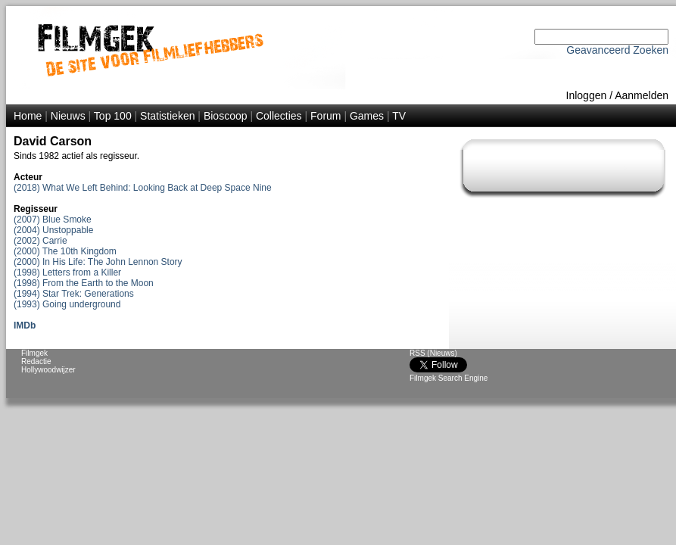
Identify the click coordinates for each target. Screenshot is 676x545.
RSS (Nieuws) (433, 353)
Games (367, 116)
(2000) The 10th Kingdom (65, 251)
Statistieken (167, 116)
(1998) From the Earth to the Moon (84, 283)
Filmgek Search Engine (449, 378)
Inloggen (586, 95)
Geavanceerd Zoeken (617, 50)
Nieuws (68, 116)
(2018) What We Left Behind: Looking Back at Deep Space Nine (143, 187)
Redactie (36, 361)
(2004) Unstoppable (53, 230)
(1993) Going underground (67, 304)
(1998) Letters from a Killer (67, 272)
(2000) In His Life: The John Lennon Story (98, 262)
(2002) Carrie (40, 240)
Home (28, 116)
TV (399, 116)
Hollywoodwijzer (48, 370)
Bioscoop (226, 116)
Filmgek (34, 353)
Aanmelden (641, 95)
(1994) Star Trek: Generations (74, 293)
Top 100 (113, 116)
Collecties (279, 116)
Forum (325, 116)
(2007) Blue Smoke (53, 219)
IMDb (25, 325)
